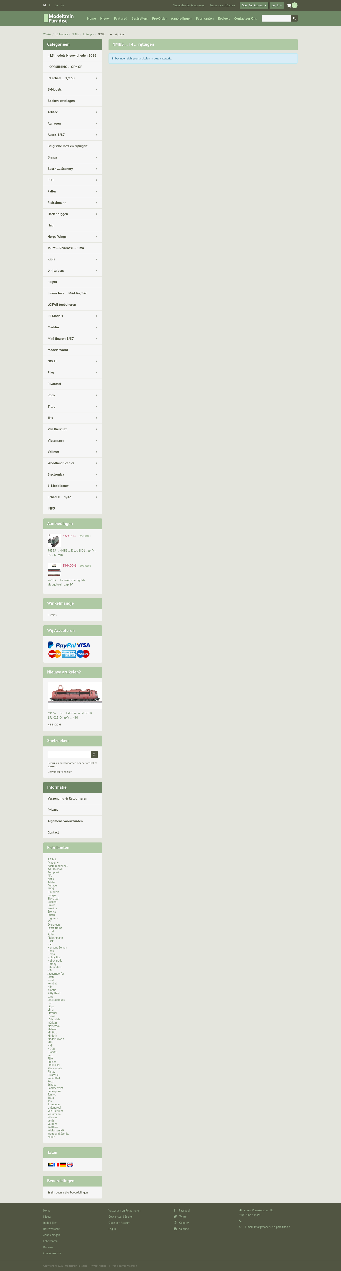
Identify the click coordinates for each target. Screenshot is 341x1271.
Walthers (53, 1127)
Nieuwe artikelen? (64, 672)
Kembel (52, 983)
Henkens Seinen (57, 947)
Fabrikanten (205, 18)
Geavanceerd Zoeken (222, 5)
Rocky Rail (54, 1078)
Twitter (180, 1217)
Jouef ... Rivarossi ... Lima (66, 248)
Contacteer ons (245, 18)
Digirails (53, 918)
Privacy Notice (98, 1265)
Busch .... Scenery (60, 168)
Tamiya (52, 1094)
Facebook (182, 1210)
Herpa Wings (57, 236)
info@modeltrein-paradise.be (272, 1227)
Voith (51, 1120)
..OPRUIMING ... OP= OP (65, 66)
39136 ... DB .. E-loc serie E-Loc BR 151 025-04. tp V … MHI (70, 715)
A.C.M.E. (52, 859)
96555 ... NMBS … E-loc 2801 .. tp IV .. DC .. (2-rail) (72, 553)
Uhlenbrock (55, 1107)
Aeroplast (53, 872)
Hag (50, 225)
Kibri (51, 259)
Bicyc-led (53, 898)
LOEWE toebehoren (62, 304)
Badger (52, 895)
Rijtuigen (88, 34)
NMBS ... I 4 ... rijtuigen (111, 34)
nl (44, 5)
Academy (53, 862)
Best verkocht (51, 1229)
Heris (51, 951)
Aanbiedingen (181, 18)
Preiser (52, 1062)
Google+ (181, 1223)
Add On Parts (56, 869)
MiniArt (52, 1032)
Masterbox (54, 1026)
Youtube (181, 1229)
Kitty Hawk (54, 993)
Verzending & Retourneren (67, 798)
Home (91, 18)
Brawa (52, 157)
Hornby (52, 964)
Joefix (51, 977)
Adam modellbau (58, 866)
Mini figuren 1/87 (61, 338)
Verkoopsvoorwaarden (124, 1265)
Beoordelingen (60, 1180)
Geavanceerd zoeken (60, 772)
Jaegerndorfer (56, 974)
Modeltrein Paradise (76, 1265)
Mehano (52, 1029)
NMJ (50, 1045)
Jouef (51, 980)
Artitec (53, 112)
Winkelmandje (60, 603)
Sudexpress (54, 1091)
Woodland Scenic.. (59, 1134)
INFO (51, 508)
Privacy (53, 809)
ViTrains (52, 1117)
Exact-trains (55, 928)
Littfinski (53, 1013)
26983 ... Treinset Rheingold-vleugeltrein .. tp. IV (66, 582)
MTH (50, 1042)
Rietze (51, 1072)
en (62, 5)
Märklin (53, 327)
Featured (120, 18)
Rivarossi (54, 383)
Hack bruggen (58, 214)
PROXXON (54, 1065)
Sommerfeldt (55, 1088)
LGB (50, 1003)
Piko (51, 372)
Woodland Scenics (61, 463)
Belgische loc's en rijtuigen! (68, 146)
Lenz (50, 996)
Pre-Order (159, 18)
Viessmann (56, 440)
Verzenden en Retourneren (189, 5)
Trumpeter (54, 1104)
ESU (50, 180)
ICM (50, 970)
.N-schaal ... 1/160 (61, 78)
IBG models (54, 967)
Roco (51, 395)
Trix (50, 417)
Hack (50, 941)
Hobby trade (55, 960)
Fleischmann (57, 202)
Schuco (52, 1085)
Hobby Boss (55, 957)
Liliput (52, 282)
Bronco (52, 911)
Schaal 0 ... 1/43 (60, 497)
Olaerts (52, 1052)
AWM (51, 889)
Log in (275, 5)
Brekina (52, 908)
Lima (50, 1009)
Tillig (51, 406)
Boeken (52, 902)
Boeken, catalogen (61, 100)
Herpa (51, 954)
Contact (53, 832)
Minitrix (52, 1036)
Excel (51, 931)
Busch (51, 915)
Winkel (47, 34)
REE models (55, 1068)
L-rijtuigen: (56, 270)
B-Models (55, 89)
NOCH (52, 361)
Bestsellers (140, 18)
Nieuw (105, 18)
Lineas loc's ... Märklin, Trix (67, 293)
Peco (50, 1055)
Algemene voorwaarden (65, 821)
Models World (58, 350)
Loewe (51, 1016)
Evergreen (54, 925)
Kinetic (52, 990)
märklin (52, 1023)
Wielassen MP (56, 1130)
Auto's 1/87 (56, 134)
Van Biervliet (57, 429)
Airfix (51, 879)
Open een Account (253, 5)
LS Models (61, 34)
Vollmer (53, 451)
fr (50, 5)
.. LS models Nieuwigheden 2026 (72, 55)
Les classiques (56, 1000)
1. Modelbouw (58, 485)
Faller (52, 191)
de (56, 5)
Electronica (56, 474)
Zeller (51, 1137)
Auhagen (54, 123)
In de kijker (50, 1223)
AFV (50, 876)
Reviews (224, 18)
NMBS (75, 34)
